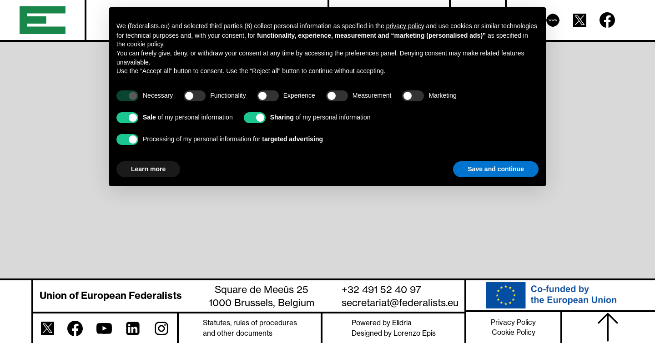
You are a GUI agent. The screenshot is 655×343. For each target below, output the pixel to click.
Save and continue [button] (496, 169)
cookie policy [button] (145, 44)
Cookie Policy (513, 332)
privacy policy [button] (405, 26)
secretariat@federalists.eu (400, 302)
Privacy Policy (513, 322)
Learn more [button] (148, 169)
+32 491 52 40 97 (381, 289)
